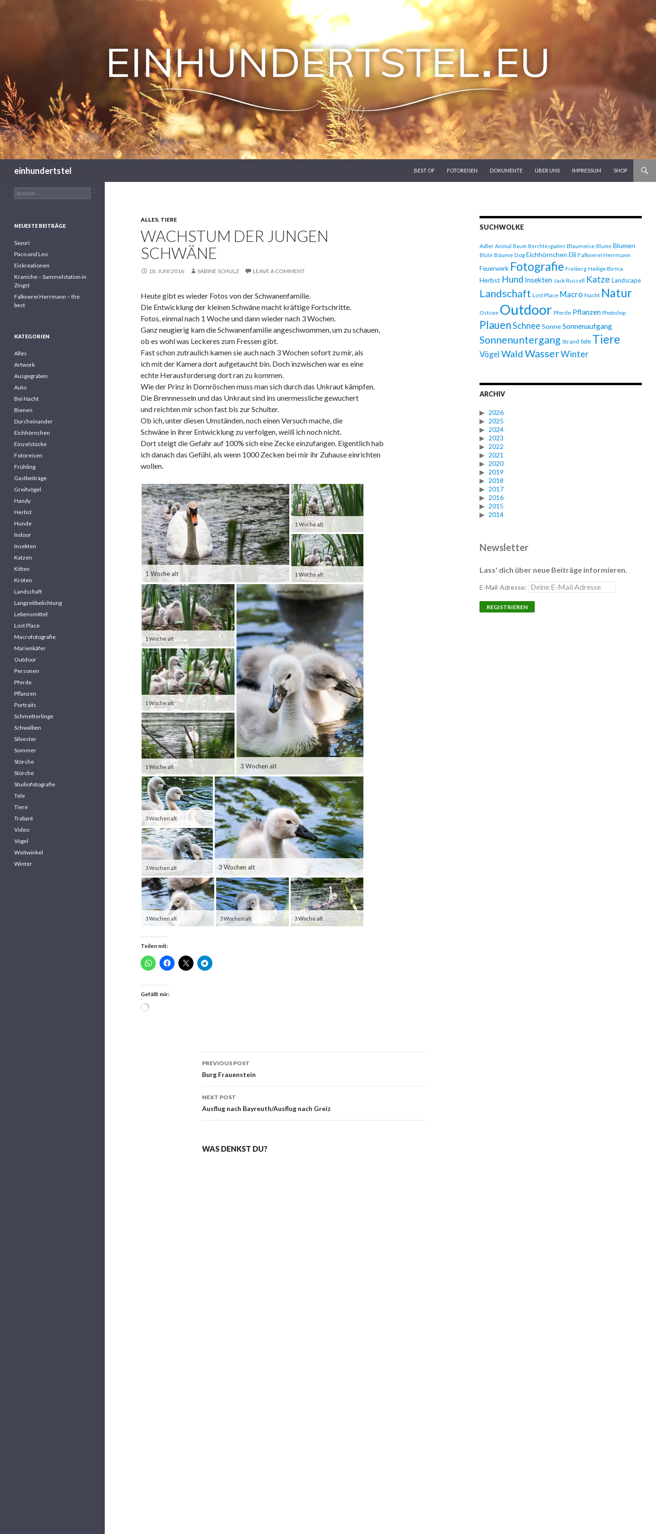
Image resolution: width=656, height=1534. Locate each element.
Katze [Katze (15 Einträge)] (598, 279)
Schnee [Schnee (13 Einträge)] (526, 325)
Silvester (25, 738)
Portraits (25, 704)
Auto (20, 387)
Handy (22, 500)
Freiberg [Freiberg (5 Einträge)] (576, 269)
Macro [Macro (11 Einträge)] (571, 294)
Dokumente (506, 170)
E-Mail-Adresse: (547, 587)
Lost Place (27, 625)
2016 (496, 497)
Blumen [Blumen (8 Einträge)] (624, 245)
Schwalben (27, 727)
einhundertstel (43, 170)
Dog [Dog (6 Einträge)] (519, 255)
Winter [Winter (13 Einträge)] (575, 354)
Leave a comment (279, 271)
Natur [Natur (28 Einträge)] (616, 293)
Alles (149, 219)
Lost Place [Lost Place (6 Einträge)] (545, 295)
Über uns (547, 170)
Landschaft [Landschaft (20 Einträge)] (505, 293)
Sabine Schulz (218, 271)
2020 (496, 463)
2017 (496, 489)
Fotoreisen (462, 170)
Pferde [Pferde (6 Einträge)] (562, 312)
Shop (620, 170)
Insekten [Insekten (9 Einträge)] (538, 280)
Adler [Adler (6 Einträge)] (486, 246)
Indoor (22, 534)
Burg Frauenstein (314, 1068)
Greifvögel (27, 489)
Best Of (424, 170)
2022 (496, 446)
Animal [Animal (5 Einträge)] (503, 246)
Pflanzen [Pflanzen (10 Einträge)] (586, 311)
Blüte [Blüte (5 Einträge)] (486, 255)
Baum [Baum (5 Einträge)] (520, 246)
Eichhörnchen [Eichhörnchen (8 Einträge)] (546, 254)
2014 (496, 514)
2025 (496, 421)
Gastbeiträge (30, 478)
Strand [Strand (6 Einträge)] (570, 341)
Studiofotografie (34, 784)
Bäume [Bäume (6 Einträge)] (503, 255)
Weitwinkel (28, 852)
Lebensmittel (31, 614)
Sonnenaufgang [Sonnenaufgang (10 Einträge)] (587, 325)
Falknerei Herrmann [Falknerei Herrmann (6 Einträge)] (604, 255)
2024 (496, 429)
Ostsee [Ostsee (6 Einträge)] (488, 312)
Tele (19, 795)
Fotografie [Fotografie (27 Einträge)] (537, 266)
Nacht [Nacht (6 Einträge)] (592, 295)
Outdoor (25, 659)
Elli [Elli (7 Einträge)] (572, 255)
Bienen (23, 410)
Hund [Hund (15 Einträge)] (512, 279)
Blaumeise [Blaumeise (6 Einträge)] (581, 246)
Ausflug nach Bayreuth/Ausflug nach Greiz (314, 1102)
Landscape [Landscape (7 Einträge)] (626, 280)
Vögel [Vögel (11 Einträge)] (489, 354)
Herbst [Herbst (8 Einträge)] (489, 280)
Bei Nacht (26, 398)
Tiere (168, 219)
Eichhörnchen (32, 432)
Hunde (23, 523)
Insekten (25, 546)
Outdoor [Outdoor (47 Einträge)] (526, 309)
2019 (496, 472)
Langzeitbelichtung (38, 602)
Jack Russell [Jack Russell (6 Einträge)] (569, 280)
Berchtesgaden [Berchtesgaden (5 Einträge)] (546, 246)
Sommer (25, 750)
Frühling (24, 466)
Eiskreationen (32, 265)
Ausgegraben (31, 375)
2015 (496, 506)
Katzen (23, 557)
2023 (496, 438)
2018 (496, 480)
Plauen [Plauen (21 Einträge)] (495, 325)
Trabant (23, 818)
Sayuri (22, 242)
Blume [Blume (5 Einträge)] (604, 246)
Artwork (24, 364)
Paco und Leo (31, 254)
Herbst (23, 512)
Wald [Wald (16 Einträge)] (512, 353)
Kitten (22, 568)
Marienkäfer (30, 648)
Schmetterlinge (33, 716)
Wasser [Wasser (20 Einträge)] (542, 353)
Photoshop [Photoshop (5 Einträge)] (614, 313)
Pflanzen (25, 693)
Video (21, 829)
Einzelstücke (30, 444)
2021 (496, 455)
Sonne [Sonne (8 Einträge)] (551, 326)
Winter (23, 863)
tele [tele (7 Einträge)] (585, 341)
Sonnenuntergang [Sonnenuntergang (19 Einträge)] (520, 340)
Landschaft (28, 591)
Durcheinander (33, 421)
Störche (24, 761)
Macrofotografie (35, 636)
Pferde (23, 682)
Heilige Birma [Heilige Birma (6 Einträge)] (605, 268)
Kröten (23, 580)
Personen (26, 670)
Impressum (586, 170)
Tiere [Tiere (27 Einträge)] (606, 339)
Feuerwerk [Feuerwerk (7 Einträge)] (494, 268)
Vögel (21, 841)
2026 (496, 412)
